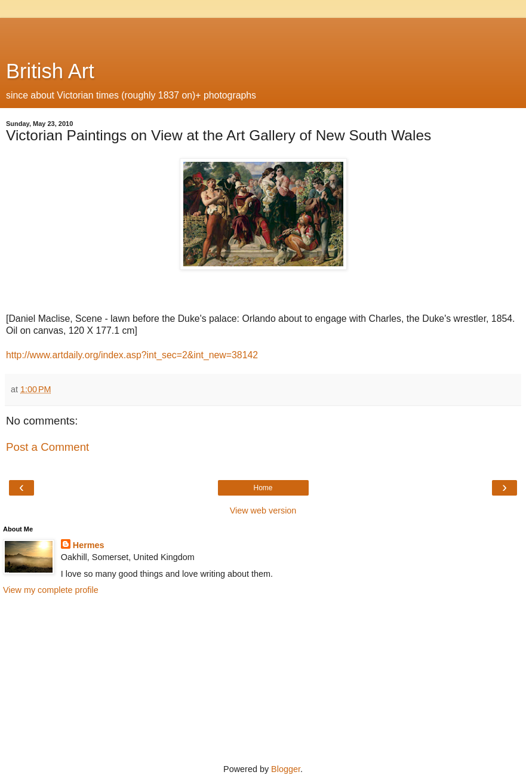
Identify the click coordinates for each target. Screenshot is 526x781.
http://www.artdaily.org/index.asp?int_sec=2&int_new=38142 (132, 355)
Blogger (285, 769)
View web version (263, 510)
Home (262, 488)
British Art (50, 71)
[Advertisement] (263, 33)
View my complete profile (51, 590)
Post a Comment (47, 447)
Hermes (88, 545)
